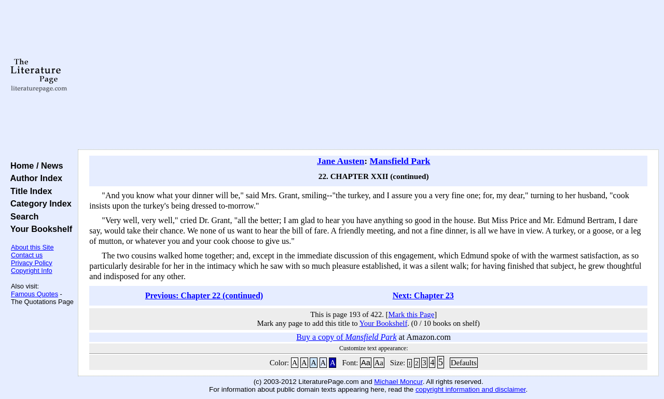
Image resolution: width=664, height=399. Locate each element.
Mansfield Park (400, 161)
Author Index (34, 178)
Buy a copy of (346, 337)
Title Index (29, 191)
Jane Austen (340, 161)
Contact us (27, 255)
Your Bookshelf (39, 228)
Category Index (39, 203)
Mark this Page (411, 314)
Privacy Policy (31, 263)
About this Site (32, 247)
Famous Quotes (34, 294)
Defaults (464, 363)
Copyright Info (31, 270)
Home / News (34, 165)
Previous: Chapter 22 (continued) (204, 295)
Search (22, 216)
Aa (365, 363)
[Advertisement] (368, 75)
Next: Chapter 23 (423, 295)
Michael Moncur (398, 382)
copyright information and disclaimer (471, 389)
